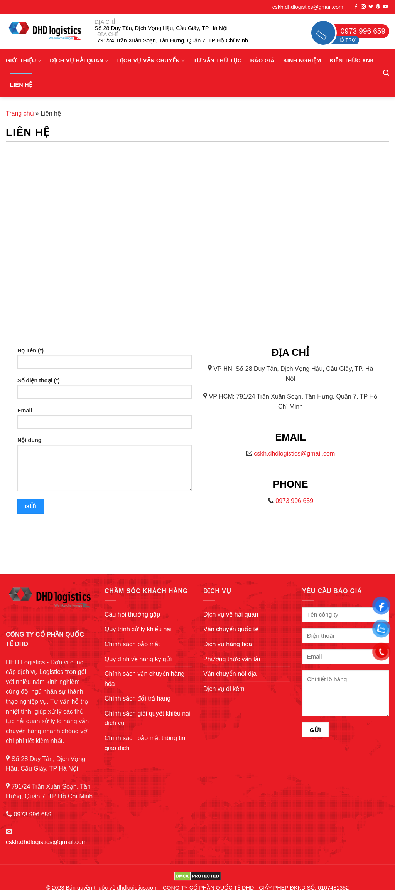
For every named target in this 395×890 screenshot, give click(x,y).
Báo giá (262, 60)
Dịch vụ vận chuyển (151, 60)
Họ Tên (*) (104, 360)
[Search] (386, 72)
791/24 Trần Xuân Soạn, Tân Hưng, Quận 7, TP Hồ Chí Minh (172, 40)
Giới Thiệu (23, 60)
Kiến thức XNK (351, 60)
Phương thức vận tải (231, 659)
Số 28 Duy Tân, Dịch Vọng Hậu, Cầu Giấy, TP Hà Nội (161, 28)
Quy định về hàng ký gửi (138, 659)
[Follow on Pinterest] (378, 7)
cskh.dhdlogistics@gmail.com (307, 7)
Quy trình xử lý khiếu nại (138, 629)
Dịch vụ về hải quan (230, 614)
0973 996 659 (294, 501)
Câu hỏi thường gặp (132, 614)
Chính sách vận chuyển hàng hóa (144, 678)
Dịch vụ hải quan (79, 60)
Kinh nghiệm (302, 60)
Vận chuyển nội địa (230, 673)
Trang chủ (20, 113)
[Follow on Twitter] (370, 7)
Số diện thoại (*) (104, 390)
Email (104, 420)
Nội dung (104, 466)
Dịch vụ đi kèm (223, 689)
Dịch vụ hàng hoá (227, 644)
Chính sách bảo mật (132, 644)
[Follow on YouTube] (385, 7)
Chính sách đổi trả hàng (137, 698)
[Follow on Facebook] (356, 7)
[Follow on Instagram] (363, 7)
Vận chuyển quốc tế (230, 629)
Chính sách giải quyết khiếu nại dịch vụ (148, 718)
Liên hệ (21, 85)
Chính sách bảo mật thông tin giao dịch (145, 743)
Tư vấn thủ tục (217, 60)
